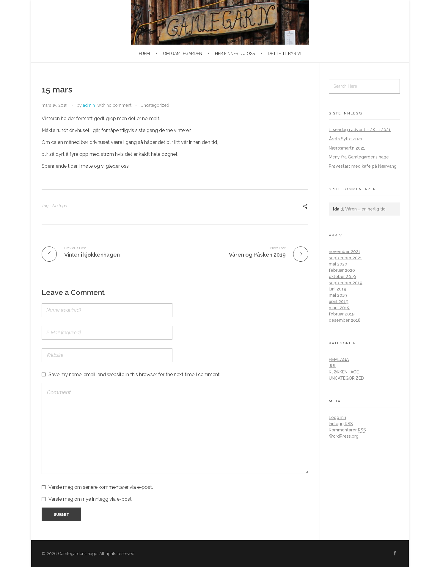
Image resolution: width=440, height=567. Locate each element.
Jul (332, 365)
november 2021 (344, 251)
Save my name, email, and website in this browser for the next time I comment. (134, 374)
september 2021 (345, 257)
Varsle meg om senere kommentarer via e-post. (100, 487)
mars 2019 (339, 307)
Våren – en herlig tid (365, 209)
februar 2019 (342, 314)
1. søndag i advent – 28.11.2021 (360, 129)
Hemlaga (339, 359)
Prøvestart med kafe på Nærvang (363, 166)
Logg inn (337, 417)
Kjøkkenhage (344, 372)
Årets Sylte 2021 (345, 138)
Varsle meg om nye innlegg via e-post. (90, 499)
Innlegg (341, 423)
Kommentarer (347, 430)
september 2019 (345, 282)
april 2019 (338, 301)
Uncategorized (155, 105)
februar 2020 (342, 270)
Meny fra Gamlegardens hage (359, 157)
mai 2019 (338, 295)
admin (89, 105)
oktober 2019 (342, 276)
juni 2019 (337, 289)
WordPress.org (344, 436)
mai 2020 (338, 264)
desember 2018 (345, 320)
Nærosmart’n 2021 (347, 148)
